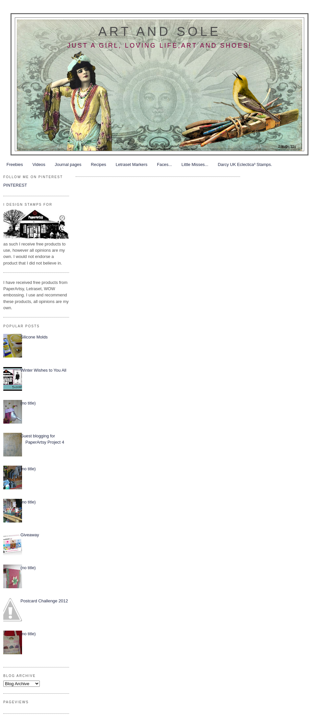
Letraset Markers (131, 164)
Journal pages (68, 164)
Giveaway (29, 534)
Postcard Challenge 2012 (44, 600)
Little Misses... (195, 164)
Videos (39, 164)
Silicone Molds (34, 337)
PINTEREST (15, 185)
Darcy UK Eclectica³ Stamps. (245, 164)
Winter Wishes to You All (43, 370)
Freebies (15, 164)
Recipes (98, 164)
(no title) (28, 403)
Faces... (164, 164)
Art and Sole (159, 31)
